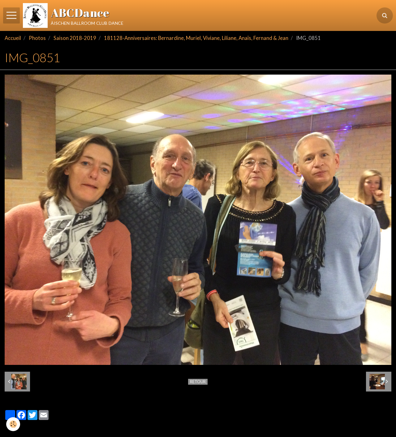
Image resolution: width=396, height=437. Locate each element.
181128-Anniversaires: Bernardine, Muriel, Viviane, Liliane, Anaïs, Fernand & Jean (196, 38)
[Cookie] (13, 424)
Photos (37, 38)
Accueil (13, 38)
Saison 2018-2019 (75, 38)
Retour (198, 381)
